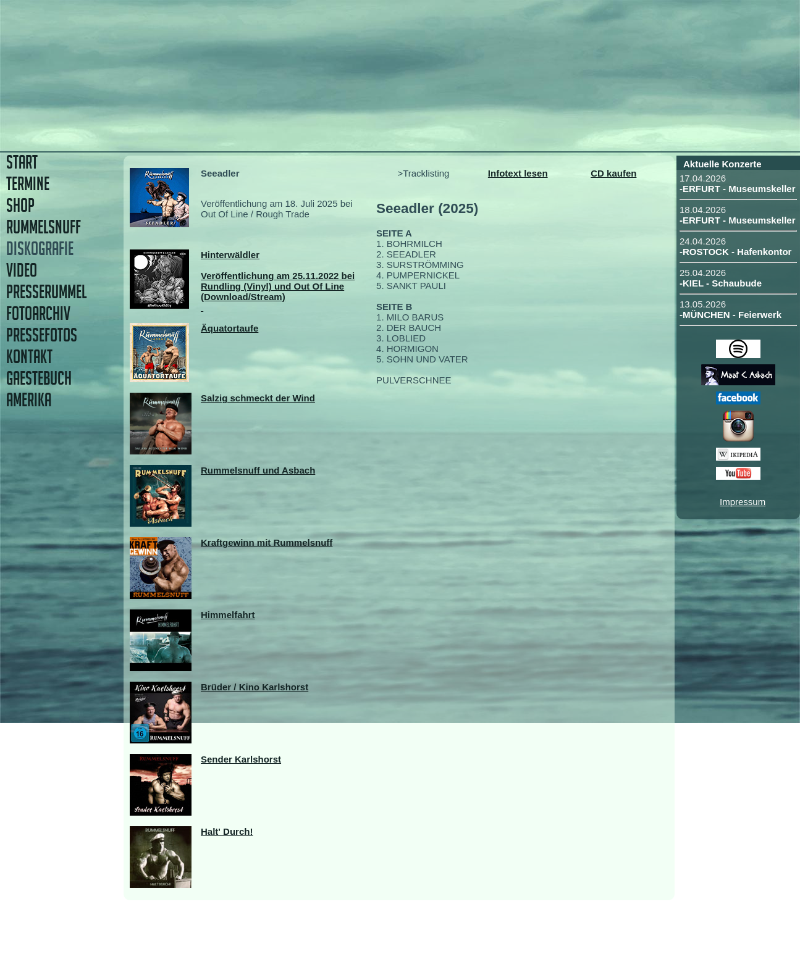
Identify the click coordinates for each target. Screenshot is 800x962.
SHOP (20, 205)
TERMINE (27, 184)
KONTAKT (29, 356)
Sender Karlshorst (241, 759)
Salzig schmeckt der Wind (258, 398)
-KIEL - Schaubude (721, 283)
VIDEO (21, 270)
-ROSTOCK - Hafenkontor (735, 251)
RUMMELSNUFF (43, 227)
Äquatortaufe (229, 328)
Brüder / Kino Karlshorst (254, 687)
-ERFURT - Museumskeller (738, 188)
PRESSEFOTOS (41, 335)
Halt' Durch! (227, 831)
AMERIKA (28, 400)
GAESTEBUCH (39, 378)
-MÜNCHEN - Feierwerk (730, 314)
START (22, 162)
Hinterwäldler (230, 254)
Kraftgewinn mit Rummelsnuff (266, 542)
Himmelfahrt (228, 614)
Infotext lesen (518, 173)
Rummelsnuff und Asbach (258, 470)
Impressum (742, 501)
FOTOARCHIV (38, 313)
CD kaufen (613, 173)
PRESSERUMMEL (46, 292)
